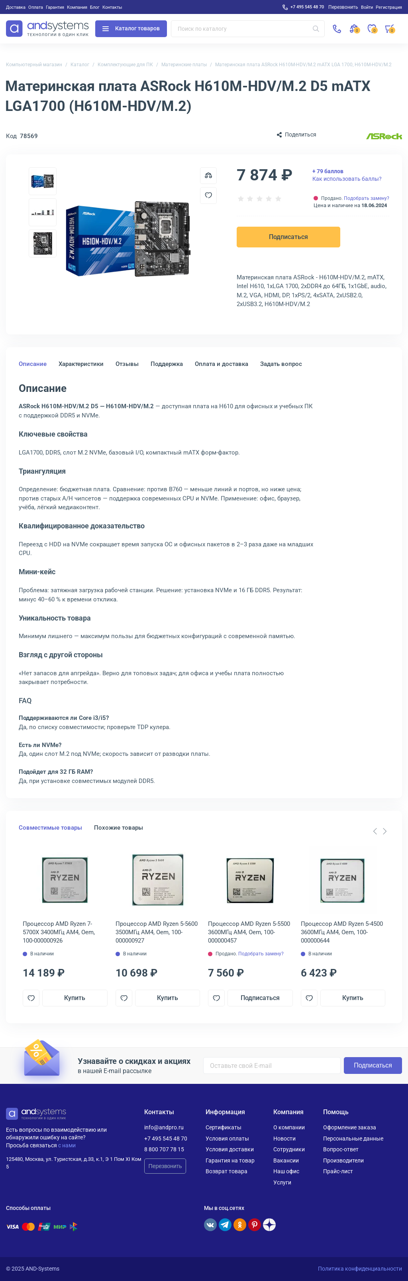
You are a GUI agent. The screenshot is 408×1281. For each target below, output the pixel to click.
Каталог (80, 64)
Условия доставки (230, 1149)
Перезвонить (165, 1166)
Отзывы (127, 364)
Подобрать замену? (366, 198)
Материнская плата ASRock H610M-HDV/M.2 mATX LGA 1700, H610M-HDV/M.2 (303, 64)
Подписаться (288, 237)
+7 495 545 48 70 (307, 7)
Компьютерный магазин (34, 64)
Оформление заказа (349, 1127)
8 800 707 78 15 (164, 1149)
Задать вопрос (281, 364)
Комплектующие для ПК (125, 64)
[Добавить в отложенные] (208, 195)
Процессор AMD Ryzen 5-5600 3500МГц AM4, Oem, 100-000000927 (157, 932)
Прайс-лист (338, 1171)
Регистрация (389, 7)
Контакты (112, 7)
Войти (367, 7)
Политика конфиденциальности (360, 1268)
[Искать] (316, 29)
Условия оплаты (227, 1138)
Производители (343, 1160)
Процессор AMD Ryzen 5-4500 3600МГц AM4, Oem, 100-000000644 (342, 932)
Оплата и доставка (221, 364)
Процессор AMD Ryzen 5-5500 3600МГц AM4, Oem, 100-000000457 (249, 932)
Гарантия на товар (230, 1160)
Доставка (16, 7)
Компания (77, 7)
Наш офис (286, 1171)
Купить (74, 998)
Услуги (282, 1182)
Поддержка (167, 364)
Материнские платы (184, 64)
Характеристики (81, 364)
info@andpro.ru (164, 1127)
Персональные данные (353, 1138)
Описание (33, 364)
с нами (67, 1145)
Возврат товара (226, 1171)
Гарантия (55, 7)
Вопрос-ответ (341, 1149)
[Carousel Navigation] (379, 831)
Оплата (35, 7)
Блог (95, 7)
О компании (289, 1127)
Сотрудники (289, 1149)
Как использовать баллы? (347, 175)
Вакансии (286, 1160)
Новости (284, 1138)
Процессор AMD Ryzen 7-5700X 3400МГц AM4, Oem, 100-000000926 (59, 932)
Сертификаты (223, 1127)
